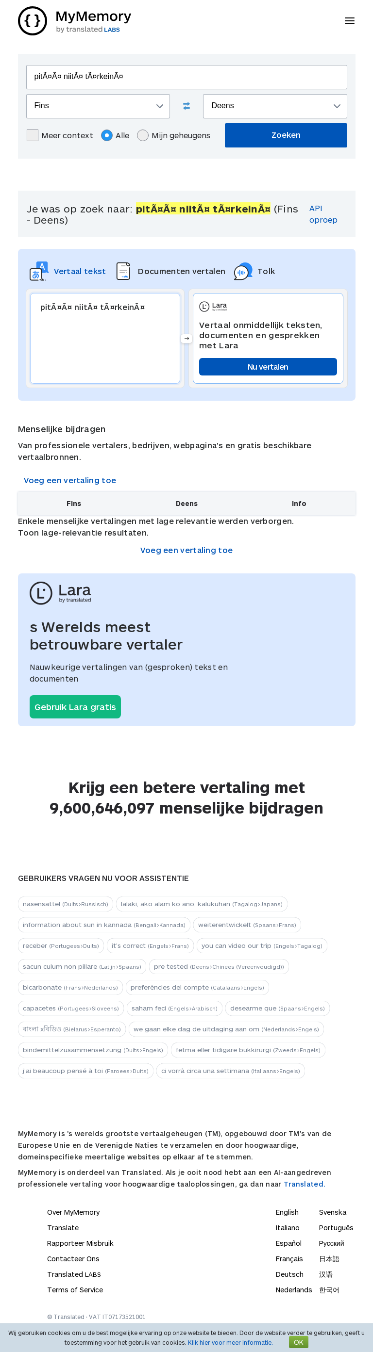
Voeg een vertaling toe (70, 480)
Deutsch (290, 1274)
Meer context (60, 135)
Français (289, 1258)
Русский (331, 1243)
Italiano (288, 1227)
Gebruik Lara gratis (75, 706)
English (287, 1212)
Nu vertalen (268, 366)
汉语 (326, 1274)
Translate (63, 1227)
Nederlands (294, 1290)
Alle (115, 135)
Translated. (304, 1184)
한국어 (329, 1290)
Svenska (332, 1212)
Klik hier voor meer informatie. (230, 1342)
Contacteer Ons (73, 1258)
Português (336, 1227)
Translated (74, 1274)
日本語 (329, 1258)
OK (299, 1342)
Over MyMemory (73, 1212)
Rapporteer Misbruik (80, 1243)
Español (289, 1243)
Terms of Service (75, 1290)
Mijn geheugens (173, 135)
